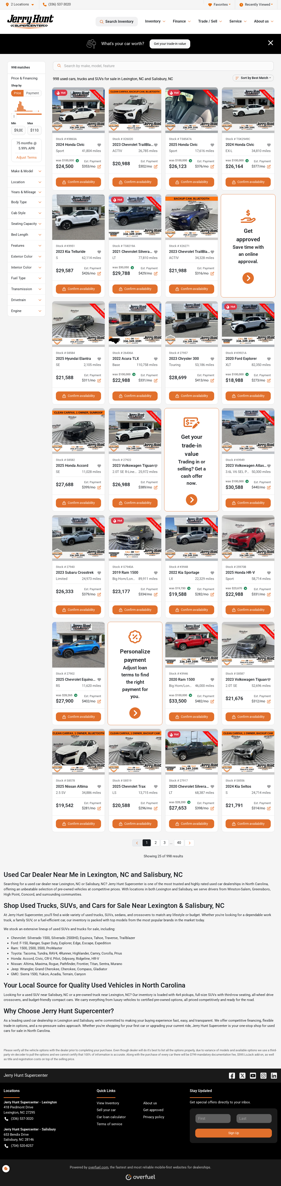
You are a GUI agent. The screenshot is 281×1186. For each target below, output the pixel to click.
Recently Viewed (254, 4)
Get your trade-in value (170, 44)
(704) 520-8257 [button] (19, 1145)
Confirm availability (78, 182)
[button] (21, 4)
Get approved (153, 1110)
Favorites (218, 4)
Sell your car (106, 1110)
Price (17, 93)
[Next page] (189, 842)
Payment (32, 93)
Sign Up (233, 1133)
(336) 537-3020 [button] (57, 4)
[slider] (14, 116)
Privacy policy (153, 1117)
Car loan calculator (111, 1117)
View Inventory (108, 1103)
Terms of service (109, 1124)
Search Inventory (116, 21)
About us (150, 1103)
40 (179, 843)
